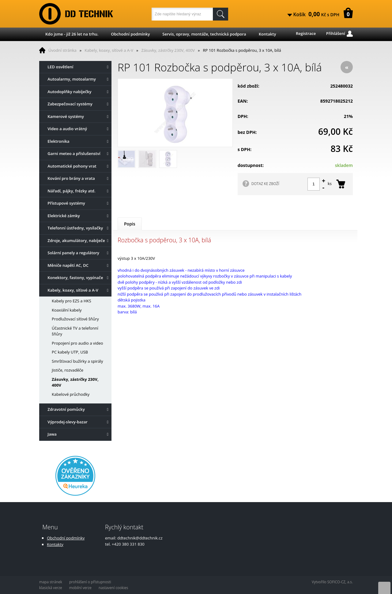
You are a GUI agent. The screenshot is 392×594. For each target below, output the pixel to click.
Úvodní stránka (62, 50)
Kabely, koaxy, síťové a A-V (109, 50)
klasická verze (50, 587)
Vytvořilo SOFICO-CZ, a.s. (332, 581)
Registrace (306, 33)
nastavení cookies (113, 587)
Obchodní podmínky (130, 34)
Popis (129, 224)
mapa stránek (50, 581)
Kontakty (267, 34)
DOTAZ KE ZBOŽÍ (265, 183)
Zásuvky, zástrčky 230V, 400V (168, 50)
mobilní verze (80, 587)
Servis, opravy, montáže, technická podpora (204, 34)
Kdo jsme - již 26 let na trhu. (71, 34)
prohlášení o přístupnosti (90, 581)
